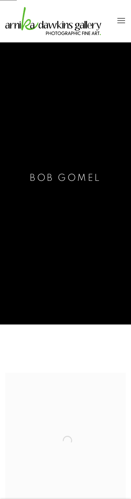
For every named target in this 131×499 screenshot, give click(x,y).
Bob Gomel (65, 178)
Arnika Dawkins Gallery (53, 21)
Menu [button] (120, 21)
